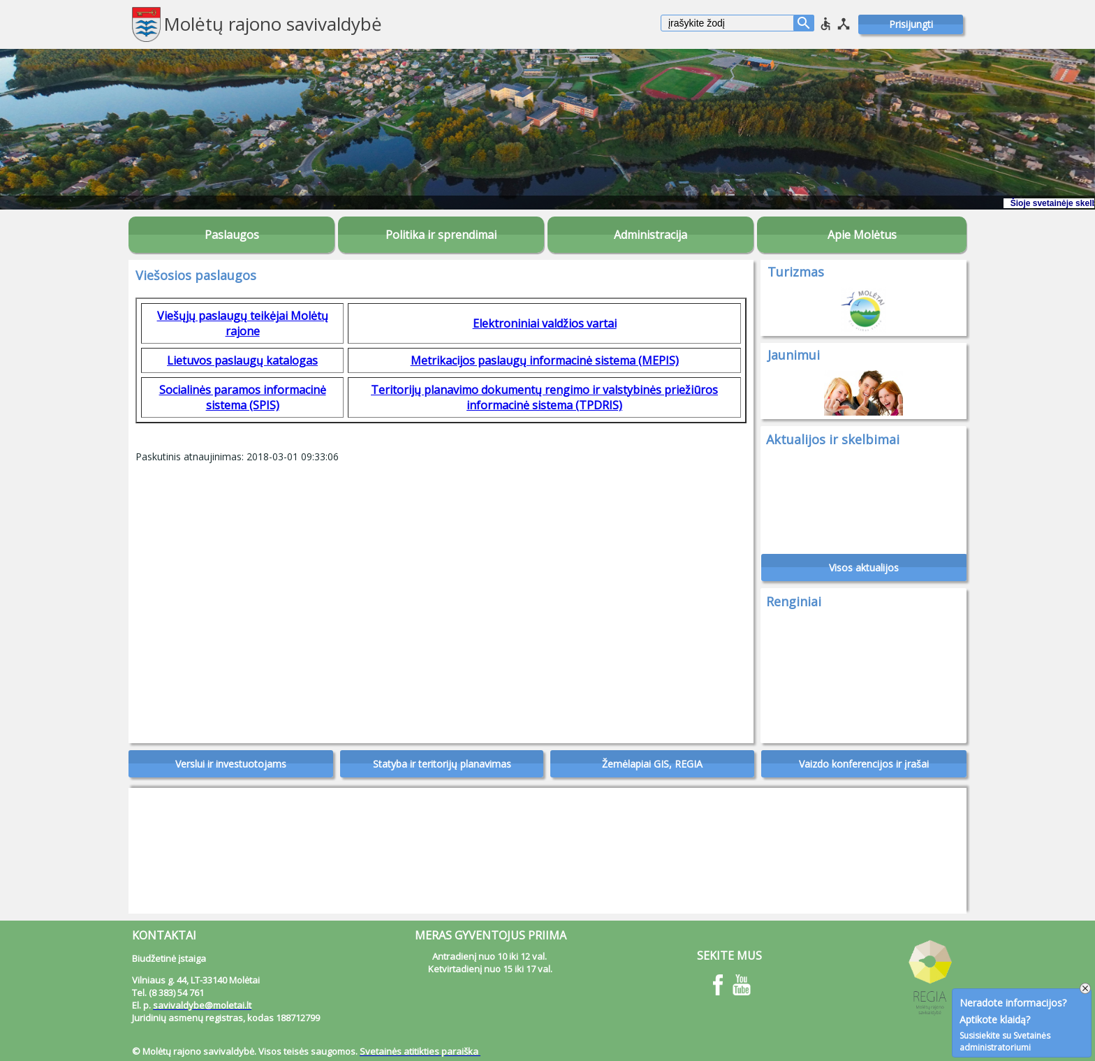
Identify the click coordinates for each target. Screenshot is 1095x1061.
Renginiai (793, 601)
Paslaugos (232, 234)
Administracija (650, 234)
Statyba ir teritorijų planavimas (442, 763)
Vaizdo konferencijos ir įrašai (864, 763)
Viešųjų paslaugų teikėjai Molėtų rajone (242, 323)
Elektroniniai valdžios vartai (545, 323)
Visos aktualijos (864, 567)
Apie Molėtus (862, 234)
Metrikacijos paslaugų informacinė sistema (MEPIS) (545, 360)
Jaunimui (793, 354)
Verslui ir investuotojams (230, 763)
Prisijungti (911, 24)
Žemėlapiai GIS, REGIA (652, 763)
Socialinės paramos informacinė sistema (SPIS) (242, 397)
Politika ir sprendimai (441, 234)
